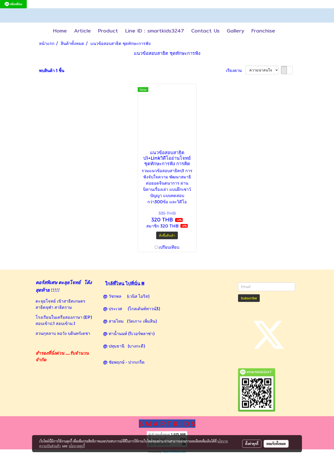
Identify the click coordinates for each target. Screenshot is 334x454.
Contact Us (205, 31)
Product (108, 31)
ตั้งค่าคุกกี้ (251, 444)
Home (60, 31)
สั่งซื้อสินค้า (167, 235)
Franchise (263, 31)
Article (82, 31)
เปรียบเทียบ (169, 247)
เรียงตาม (235, 70)
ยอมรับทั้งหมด (276, 444)
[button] (283, 31)
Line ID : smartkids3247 (154, 31)
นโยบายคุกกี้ (77, 446)
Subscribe (249, 298)
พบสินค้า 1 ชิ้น (51, 70)
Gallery (235, 31)
